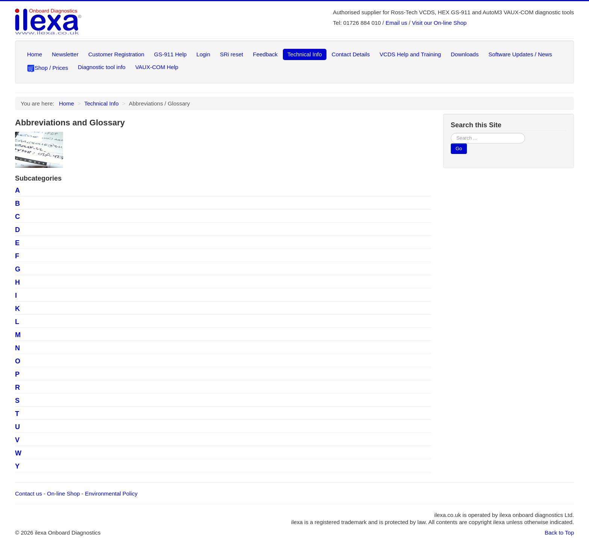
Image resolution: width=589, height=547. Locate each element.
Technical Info (304, 54)
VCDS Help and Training (410, 54)
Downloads (465, 54)
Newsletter (65, 54)
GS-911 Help (170, 54)
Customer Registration (116, 54)
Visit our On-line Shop (439, 23)
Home (34, 54)
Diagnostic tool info (101, 67)
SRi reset (231, 54)
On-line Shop (63, 493)
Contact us (28, 493)
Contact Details (351, 54)
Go (459, 148)
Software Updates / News (520, 54)
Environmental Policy (111, 493)
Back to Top (559, 532)
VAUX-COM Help (156, 67)
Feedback (265, 54)
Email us (396, 23)
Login (203, 54)
